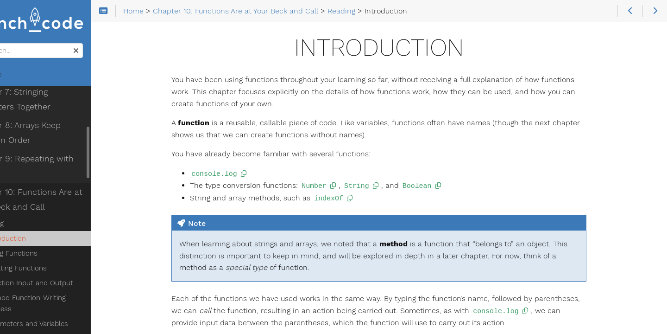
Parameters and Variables (63, 285)
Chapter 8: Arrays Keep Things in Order (66, 105)
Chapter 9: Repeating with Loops (58, 139)
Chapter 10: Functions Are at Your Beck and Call (63, 172)
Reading (27, 196)
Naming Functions (51, 300)
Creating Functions (52, 241)
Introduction (42, 211)
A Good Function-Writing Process (76, 270)
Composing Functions (57, 315)
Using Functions (48, 226)
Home (22, 77)
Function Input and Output (66, 255)
